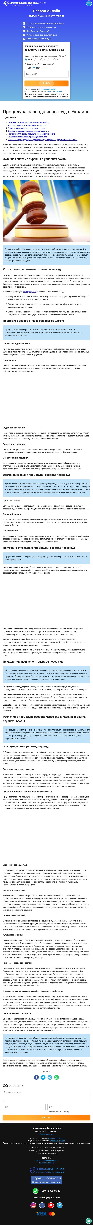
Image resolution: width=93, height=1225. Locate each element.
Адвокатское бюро (50, 89)
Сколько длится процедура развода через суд (28, 131)
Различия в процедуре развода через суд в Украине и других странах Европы (42, 140)
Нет (30, 60)
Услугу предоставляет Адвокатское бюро (45, 23)
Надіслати (46, 1118)
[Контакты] (89, 1221)
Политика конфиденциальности (46, 1160)
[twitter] (43, 1078)
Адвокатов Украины (54, 91)
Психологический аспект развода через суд (27, 137)
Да (29, 68)
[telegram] (49, 1078)
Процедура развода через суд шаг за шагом (27, 128)
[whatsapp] (56, 1078)
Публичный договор (46, 1163)
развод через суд (30, 292)
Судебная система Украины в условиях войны (28, 122)
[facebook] (36, 1078)
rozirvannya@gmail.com (46, 1197)
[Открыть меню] (89, 3)
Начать (46, 83)
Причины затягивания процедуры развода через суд (31, 134)
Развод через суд (47, 1134)
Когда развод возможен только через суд (27, 125)
